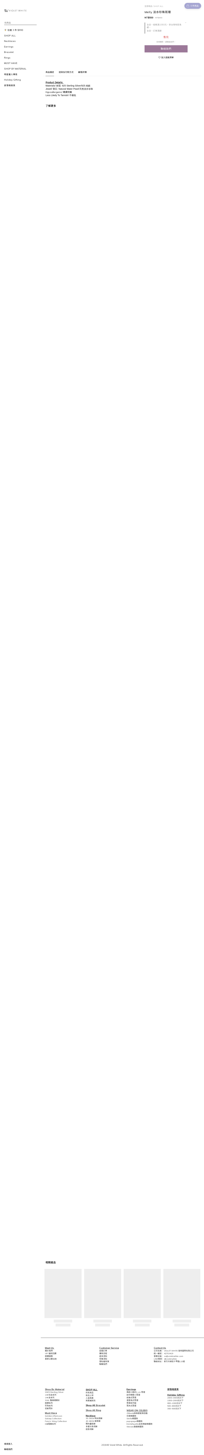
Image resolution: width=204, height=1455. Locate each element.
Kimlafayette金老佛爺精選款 (140, 1424)
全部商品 (148, 6)
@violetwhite (170, 1359)
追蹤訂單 (103, 1351)
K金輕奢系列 (50, 1424)
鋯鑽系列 (49, 1403)
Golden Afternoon (53, 1416)
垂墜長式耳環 (132, 1400)
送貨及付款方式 (66, 72)
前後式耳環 (131, 1397)
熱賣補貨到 (90, 1400)
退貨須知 (103, 1356)
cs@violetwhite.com (173, 1356)
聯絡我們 (8, 1449)
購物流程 (103, 1353)
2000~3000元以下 (175, 1397)
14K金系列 (49, 1397)
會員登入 (8, 1444)
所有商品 (90, 1392)
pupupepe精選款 (134, 1421)
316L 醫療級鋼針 (52, 1400)
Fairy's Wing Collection (56, 1421)
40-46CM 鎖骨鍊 (93, 1421)
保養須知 (103, 1359)
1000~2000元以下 (175, 1400)
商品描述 (50, 72)
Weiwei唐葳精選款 (135, 1426)
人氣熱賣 (90, 1398)
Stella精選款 (132, 1418)
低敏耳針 (49, 1408)
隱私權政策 (104, 1361)
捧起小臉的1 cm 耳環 (136, 1392)
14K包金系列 (50, 1395)
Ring (98, 1410)
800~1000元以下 (174, 1403)
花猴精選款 (131, 1416)
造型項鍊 (90, 1429)
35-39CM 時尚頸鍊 (94, 1418)
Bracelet (100, 1405)
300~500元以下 (174, 1408)
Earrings (131, 1389)
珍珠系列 (49, 1405)
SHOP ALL (158, 6)
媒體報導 (49, 1356)
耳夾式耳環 (131, 1405)
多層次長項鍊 (91, 1426)
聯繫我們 (103, 1364)
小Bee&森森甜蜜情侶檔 (137, 1413)
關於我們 (49, 1351)
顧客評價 (82, 72)
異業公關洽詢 (51, 1359)
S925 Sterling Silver (54, 1392)
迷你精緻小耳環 (133, 1395)
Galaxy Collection (53, 1418)
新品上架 (90, 1395)
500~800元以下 (174, 1406)
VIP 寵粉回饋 (50, 1353)
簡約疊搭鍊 (90, 1424)
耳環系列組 (131, 1403)
